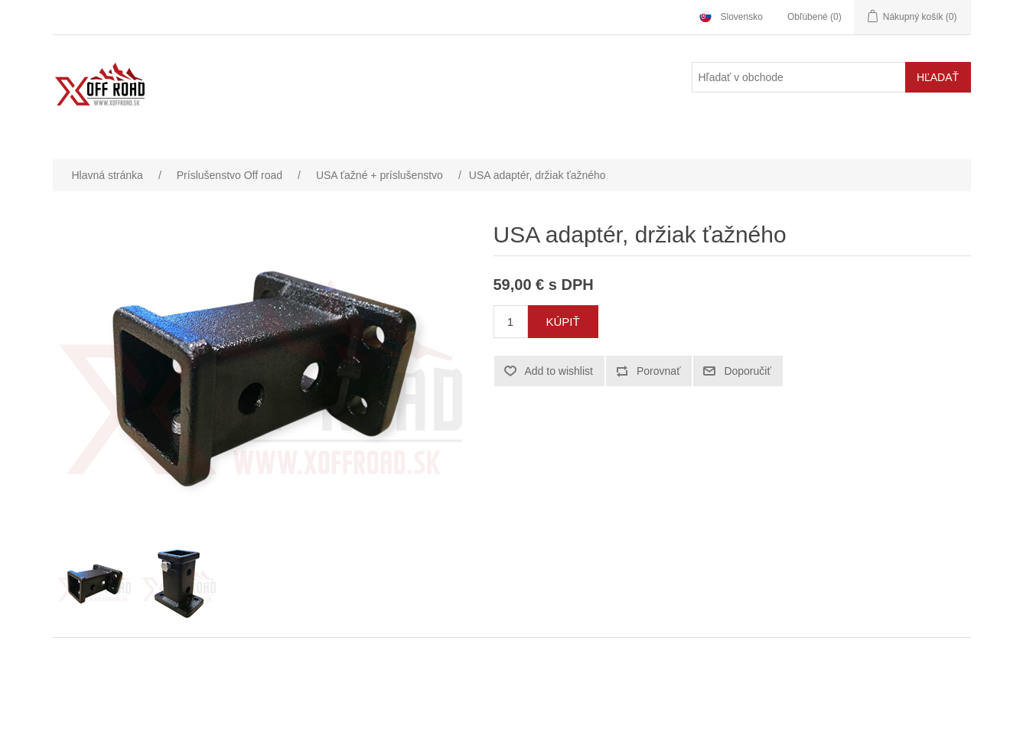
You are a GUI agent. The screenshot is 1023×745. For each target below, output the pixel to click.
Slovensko (742, 16)
